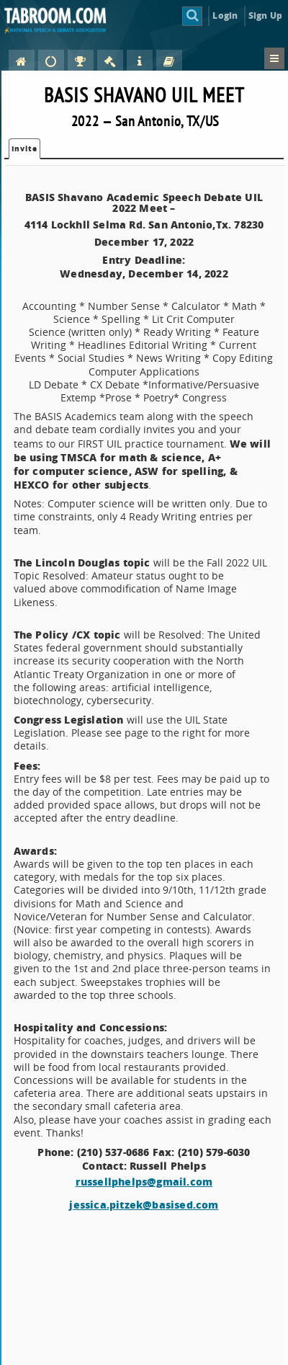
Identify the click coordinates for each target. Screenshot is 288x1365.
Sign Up (265, 15)
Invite (24, 148)
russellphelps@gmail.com (144, 1181)
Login (225, 15)
